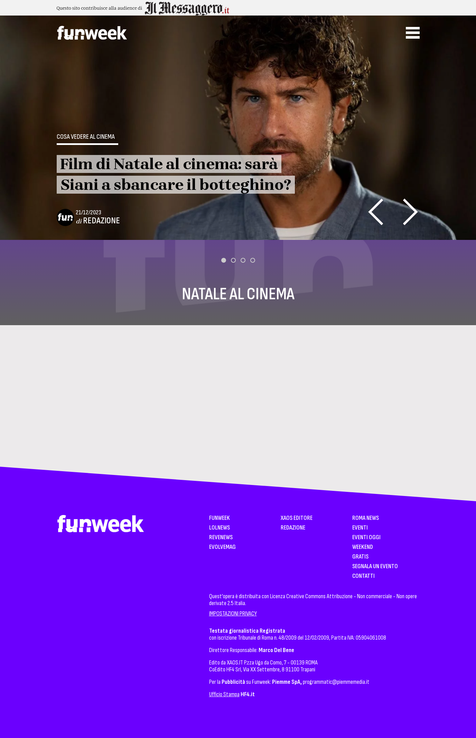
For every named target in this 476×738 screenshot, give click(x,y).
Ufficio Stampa (224, 694)
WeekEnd (362, 547)
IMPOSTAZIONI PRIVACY (233, 613)
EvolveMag (222, 547)
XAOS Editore (296, 518)
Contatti (363, 576)
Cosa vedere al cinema (86, 137)
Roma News (365, 518)
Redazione (101, 220)
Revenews (221, 537)
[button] (223, 260)
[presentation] (375, 211)
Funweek (219, 518)
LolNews (219, 528)
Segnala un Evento (375, 566)
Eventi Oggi (366, 537)
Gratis (360, 557)
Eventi (360, 528)
